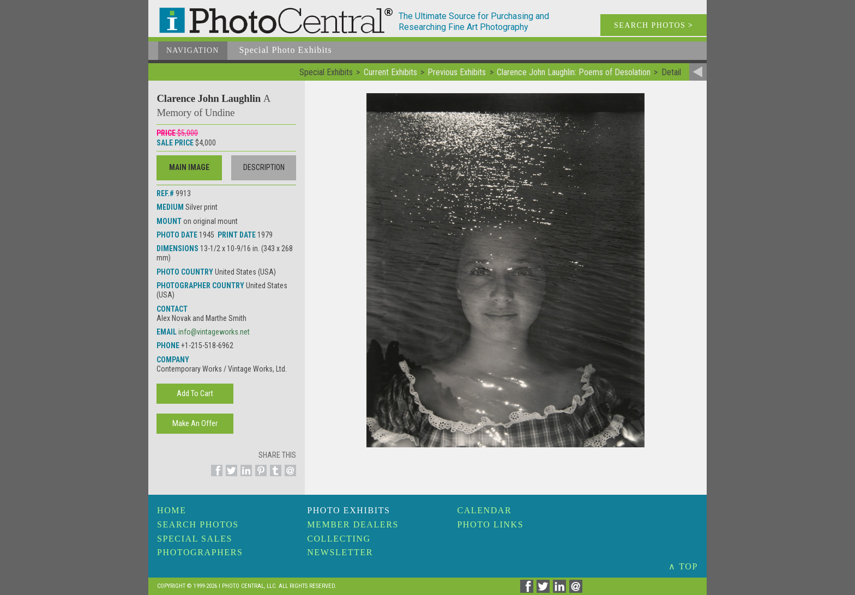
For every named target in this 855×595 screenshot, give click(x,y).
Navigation (192, 50)
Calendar (484, 510)
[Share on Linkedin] (244, 476)
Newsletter (340, 552)
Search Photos (198, 524)
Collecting (338, 538)
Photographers (200, 552)
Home (171, 510)
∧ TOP (683, 566)
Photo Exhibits (348, 510)
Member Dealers (353, 524)
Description (264, 167)
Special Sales (194, 538)
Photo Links (490, 524)
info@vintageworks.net (214, 331)
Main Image (189, 167)
